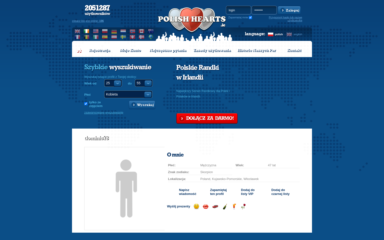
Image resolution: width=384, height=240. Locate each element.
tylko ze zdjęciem (96, 104)
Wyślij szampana (225, 206)
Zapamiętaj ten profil (218, 192)
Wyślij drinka (234, 206)
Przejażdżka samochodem (215, 206)
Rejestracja (99, 50)
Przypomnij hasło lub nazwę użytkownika (285, 19)
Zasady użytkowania (212, 50)
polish (279, 34)
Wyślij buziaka (205, 206)
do (130, 83)
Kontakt (294, 50)
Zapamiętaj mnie (238, 17)
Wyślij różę (243, 206)
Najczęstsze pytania (167, 50)
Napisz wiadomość (187, 192)
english (298, 34)
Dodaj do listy (248, 192)
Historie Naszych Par (256, 50)
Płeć (87, 94)
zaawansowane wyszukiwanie (103, 112)
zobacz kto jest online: (88, 20)
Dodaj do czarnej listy (280, 192)
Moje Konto (130, 50)
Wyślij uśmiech (196, 206)
